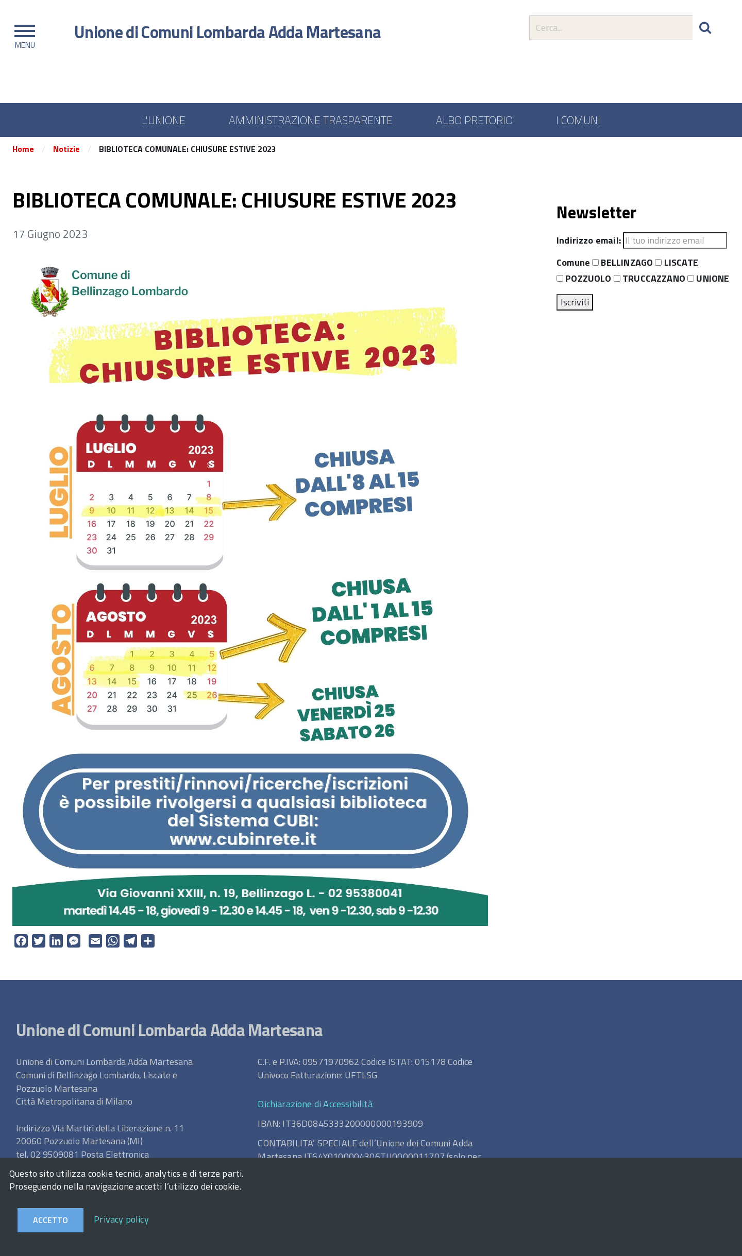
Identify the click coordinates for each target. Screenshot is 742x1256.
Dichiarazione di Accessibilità (315, 1105)
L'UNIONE (163, 120)
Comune (573, 264)
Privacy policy (121, 1219)
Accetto (50, 1220)
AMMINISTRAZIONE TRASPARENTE (311, 120)
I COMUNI (578, 120)
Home (23, 151)
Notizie (66, 151)
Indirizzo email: (588, 242)
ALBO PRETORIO (474, 120)
